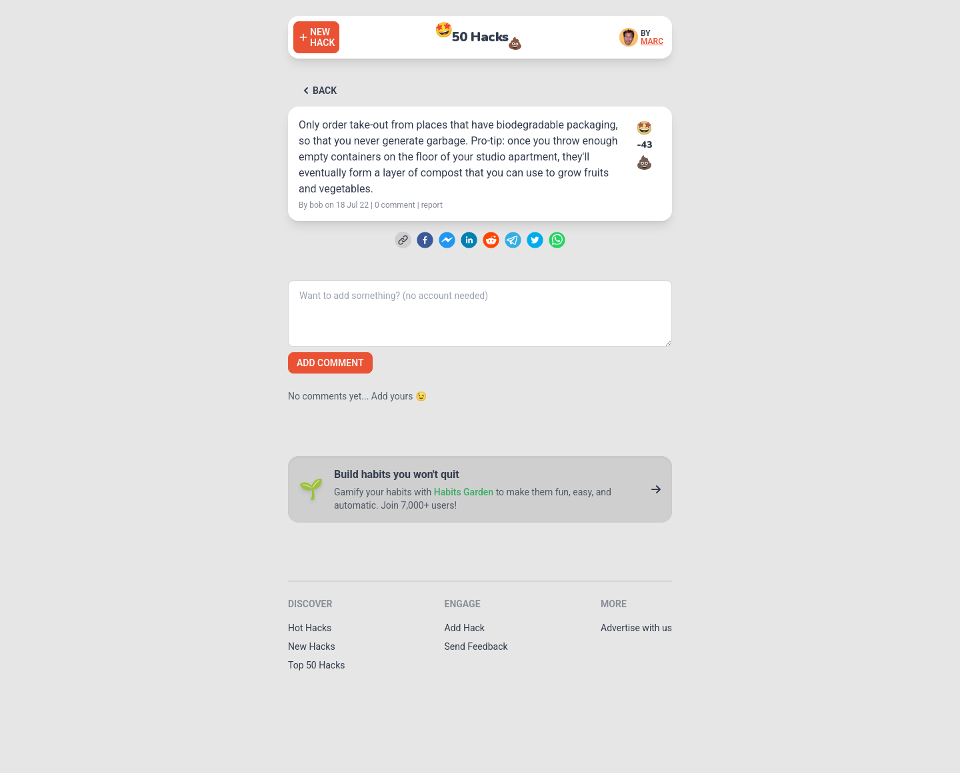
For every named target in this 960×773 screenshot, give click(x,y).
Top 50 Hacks (316, 665)
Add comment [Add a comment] (330, 363)
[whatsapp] (557, 240)
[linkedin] (469, 240)
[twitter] (535, 240)
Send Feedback (476, 646)
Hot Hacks (309, 628)
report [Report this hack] (432, 205)
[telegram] (513, 240)
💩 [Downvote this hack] (644, 162)
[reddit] (491, 240)
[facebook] (425, 240)
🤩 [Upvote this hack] (644, 128)
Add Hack (465, 628)
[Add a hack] (316, 37)
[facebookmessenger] (447, 240)
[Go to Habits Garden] (656, 489)
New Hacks (311, 646)
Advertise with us (636, 628)
